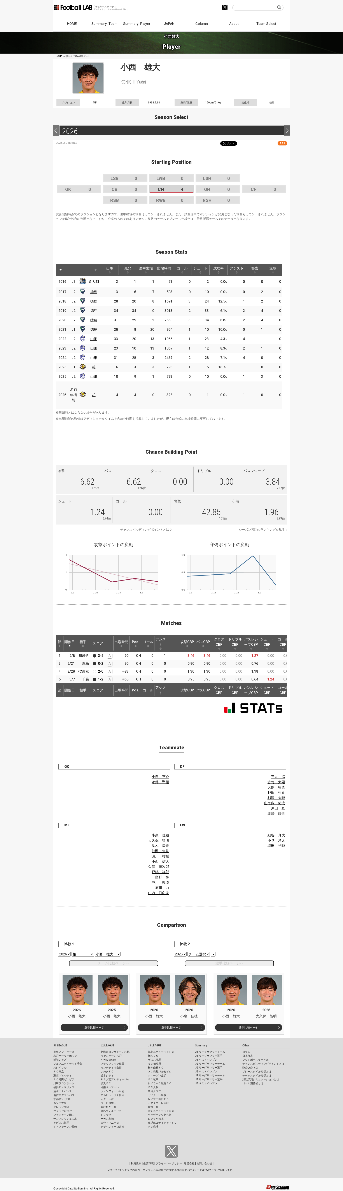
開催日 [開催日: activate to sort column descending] (69, 643)
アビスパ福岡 (61, 1122)
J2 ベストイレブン (206, 1071)
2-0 (100, 671)
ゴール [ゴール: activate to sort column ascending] (182, 270)
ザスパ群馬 (154, 1059)
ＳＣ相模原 (154, 1063)
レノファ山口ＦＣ (158, 1099)
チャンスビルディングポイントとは (144, 529)
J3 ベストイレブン (206, 1083)
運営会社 (189, 1163)
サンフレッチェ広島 (65, 1118)
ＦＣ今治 (106, 1114)
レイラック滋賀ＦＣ (160, 1083)
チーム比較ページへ (113, 963)
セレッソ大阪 (61, 1107)
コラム (246, 1051)
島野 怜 (162, 877)
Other (245, 1045)
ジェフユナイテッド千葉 (67, 1063)
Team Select (266, 24)
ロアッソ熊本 (156, 1118)
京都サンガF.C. (62, 1099)
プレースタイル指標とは (256, 1071)
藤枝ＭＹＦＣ (108, 1107)
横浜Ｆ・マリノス (63, 1087)
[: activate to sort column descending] (60, 269)
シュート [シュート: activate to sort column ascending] (200, 270)
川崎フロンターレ (63, 1083)
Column (201, 24)
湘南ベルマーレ (110, 1087)
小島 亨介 (160, 777)
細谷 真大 (276, 835)
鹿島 (85, 663)
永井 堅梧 (160, 782)
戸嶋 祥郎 (160, 872)
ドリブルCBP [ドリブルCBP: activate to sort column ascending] (235, 643)
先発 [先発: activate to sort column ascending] (127, 270)
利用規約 (136, 1163)
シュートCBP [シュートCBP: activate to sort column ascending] (267, 643)
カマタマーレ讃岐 (158, 1103)
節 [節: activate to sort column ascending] (59, 643)
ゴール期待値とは (252, 1083)
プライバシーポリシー (169, 1163)
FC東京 (83, 671)
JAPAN (169, 24)
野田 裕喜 (276, 793)
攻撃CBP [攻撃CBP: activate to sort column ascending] (187, 643)
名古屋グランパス (63, 1095)
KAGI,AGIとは (250, 1067)
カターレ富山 (108, 1099)
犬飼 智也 (276, 787)
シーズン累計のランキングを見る (262, 529)
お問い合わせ (204, 1163)
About (234, 24)
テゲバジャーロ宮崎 (112, 1126)
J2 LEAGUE (107, 1045)
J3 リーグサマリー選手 (208, 1079)
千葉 (85, 679)
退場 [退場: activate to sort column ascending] (273, 270)
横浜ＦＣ (106, 1083)
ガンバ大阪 (59, 1103)
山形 (93, 339)
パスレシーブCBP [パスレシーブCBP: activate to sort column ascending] (251, 643)
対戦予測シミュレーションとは (260, 1079)
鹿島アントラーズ (63, 1051)
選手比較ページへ (229, 963)
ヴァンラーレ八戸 (111, 1055)
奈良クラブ (154, 1091)
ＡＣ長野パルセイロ (160, 1071)
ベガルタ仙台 (108, 1059)
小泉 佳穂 (160, 835)
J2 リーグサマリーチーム (210, 1063)
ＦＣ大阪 (153, 1087)
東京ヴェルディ (62, 1075)
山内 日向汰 (158, 893)
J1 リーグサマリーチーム (210, 1051)
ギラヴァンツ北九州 (160, 1114)
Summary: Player (136, 24)
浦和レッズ (59, 1059)
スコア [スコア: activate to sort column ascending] (98, 643)
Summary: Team (104, 24)
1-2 (100, 679)
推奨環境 (148, 1163)
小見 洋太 (276, 840)
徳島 (93, 292)
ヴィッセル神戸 (62, 1110)
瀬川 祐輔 (160, 856)
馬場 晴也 (276, 813)
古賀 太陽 (276, 782)
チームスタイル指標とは (256, 1075)
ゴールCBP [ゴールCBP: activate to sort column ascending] (283, 643)
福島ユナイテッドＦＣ (161, 1051)
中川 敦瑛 (160, 882)
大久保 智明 (158, 840)
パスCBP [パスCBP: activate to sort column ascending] (203, 643)
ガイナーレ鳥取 (157, 1095)
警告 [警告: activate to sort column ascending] (254, 270)
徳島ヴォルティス (111, 1110)
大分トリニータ (110, 1122)
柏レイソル (59, 1067)
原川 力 (162, 888)
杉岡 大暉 (276, 798)
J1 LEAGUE (60, 1045)
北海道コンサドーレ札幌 (115, 1051)
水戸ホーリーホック (65, 1055)
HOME (72, 24)
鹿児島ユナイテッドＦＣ (162, 1122)
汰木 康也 (160, 846)
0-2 (100, 663)
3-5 (100, 656)
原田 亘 (278, 808)
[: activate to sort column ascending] (68, 269)
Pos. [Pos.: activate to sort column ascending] (135, 643)
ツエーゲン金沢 (157, 1075)
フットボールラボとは (255, 1059)
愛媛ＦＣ (153, 1107)
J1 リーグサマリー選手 (208, 1055)
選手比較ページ (94, 1027)
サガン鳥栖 (107, 1118)
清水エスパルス (62, 1091)
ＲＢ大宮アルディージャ (115, 1079)
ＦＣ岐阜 (153, 1079)
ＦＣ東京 (58, 1071)
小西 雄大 (160, 861)
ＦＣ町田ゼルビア (63, 1079)
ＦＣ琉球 (153, 1126)
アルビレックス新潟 (112, 1095)
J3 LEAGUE (154, 1045)
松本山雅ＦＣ (156, 1067)
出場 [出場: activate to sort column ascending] (109, 270)
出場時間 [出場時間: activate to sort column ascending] (164, 270)
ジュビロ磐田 (108, 1103)
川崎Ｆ (84, 656)
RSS (282, 143)
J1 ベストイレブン (206, 1059)
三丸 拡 (278, 777)
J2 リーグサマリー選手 (208, 1067)
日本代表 (247, 1055)
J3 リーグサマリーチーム (210, 1075)
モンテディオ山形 (111, 1067)
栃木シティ (107, 1075)
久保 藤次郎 (158, 867)
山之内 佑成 (274, 803)
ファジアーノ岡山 (63, 1114)
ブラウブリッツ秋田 (112, 1063)
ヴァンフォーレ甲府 (112, 1091)
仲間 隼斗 (160, 851)
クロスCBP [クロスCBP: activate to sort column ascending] (219, 643)
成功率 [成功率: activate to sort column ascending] (218, 270)
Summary (201, 1045)
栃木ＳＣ (153, 1055)
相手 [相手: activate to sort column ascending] (82, 643)
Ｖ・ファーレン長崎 (65, 1126)
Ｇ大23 (93, 282)
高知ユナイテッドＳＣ (161, 1110)
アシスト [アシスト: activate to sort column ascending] (237, 270)
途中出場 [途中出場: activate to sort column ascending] (146, 270)
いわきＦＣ (107, 1071)
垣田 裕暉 (276, 846)
